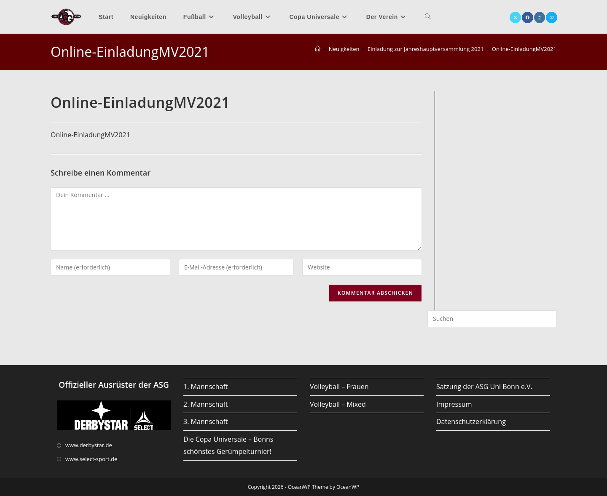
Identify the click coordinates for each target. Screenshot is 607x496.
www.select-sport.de (91, 459)
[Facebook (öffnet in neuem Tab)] (527, 17)
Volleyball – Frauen (339, 386)
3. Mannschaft (205, 421)
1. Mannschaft (205, 386)
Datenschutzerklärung (471, 421)
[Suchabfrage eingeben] (491, 318)
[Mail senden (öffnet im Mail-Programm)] (551, 17)
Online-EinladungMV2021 (524, 49)
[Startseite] (317, 49)
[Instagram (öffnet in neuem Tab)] (539, 17)
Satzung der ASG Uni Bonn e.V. (484, 386)
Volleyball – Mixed (338, 404)
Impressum (454, 404)
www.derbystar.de (88, 445)
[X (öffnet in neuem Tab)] (515, 17)
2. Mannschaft (205, 404)
